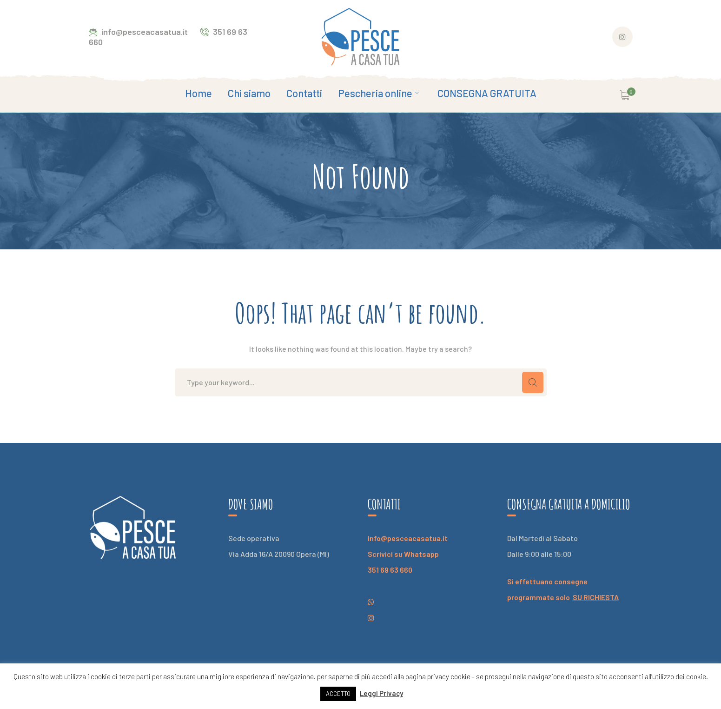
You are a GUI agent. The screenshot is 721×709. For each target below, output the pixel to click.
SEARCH (532, 382)
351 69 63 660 (390, 569)
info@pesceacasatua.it (408, 538)
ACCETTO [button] (338, 693)
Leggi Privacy (381, 693)
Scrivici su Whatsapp (403, 553)
